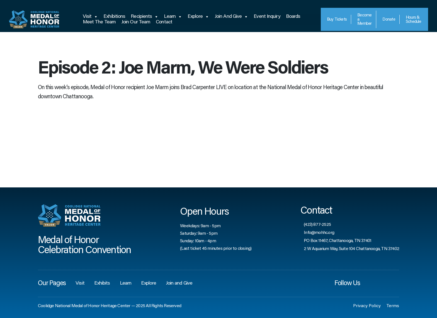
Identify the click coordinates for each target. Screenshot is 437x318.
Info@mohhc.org (319, 233)
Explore (198, 16)
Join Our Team (135, 22)
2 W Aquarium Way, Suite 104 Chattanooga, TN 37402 (351, 249)
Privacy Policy (367, 306)
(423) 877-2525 (317, 224)
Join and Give (231, 16)
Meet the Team (99, 22)
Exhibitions (114, 16)
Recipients (144, 16)
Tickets (337, 20)
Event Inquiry (267, 16)
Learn (173, 16)
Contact (164, 22)
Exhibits (102, 283)
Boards (293, 16)
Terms (392, 306)
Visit (90, 16)
